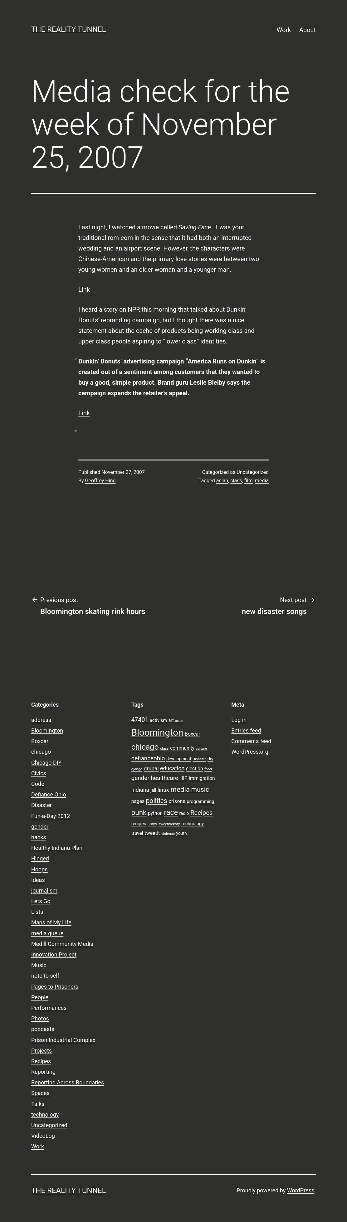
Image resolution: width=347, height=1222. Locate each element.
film (248, 481)
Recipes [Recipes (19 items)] (201, 812)
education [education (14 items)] (172, 768)
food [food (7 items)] (208, 769)
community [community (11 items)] (182, 748)
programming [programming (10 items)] (200, 801)
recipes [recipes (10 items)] (138, 823)
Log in (239, 720)
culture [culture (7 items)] (201, 748)
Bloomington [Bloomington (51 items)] (157, 732)
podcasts (42, 1029)
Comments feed (251, 741)
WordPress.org (249, 751)
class (236, 481)
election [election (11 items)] (194, 769)
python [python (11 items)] (155, 813)
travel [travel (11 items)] (137, 833)
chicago (41, 751)
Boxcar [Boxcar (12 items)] (192, 734)
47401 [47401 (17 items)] (140, 719)
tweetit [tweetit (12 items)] (152, 833)
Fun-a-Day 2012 (50, 816)
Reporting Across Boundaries (67, 1082)
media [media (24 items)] (180, 789)
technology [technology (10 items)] (192, 823)
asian (222, 481)
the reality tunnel (68, 29)
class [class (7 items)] (164, 748)
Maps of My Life (51, 922)
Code (37, 784)
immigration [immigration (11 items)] (202, 778)
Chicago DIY (46, 762)
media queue (47, 933)
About (307, 30)
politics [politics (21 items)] (156, 801)
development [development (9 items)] (178, 758)
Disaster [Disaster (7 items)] (199, 759)
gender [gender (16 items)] (140, 778)
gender (39, 826)
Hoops (39, 869)
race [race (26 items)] (171, 812)
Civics (38, 773)
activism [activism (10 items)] (158, 720)
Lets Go (40, 901)
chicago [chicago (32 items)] (145, 747)
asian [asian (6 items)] (179, 721)
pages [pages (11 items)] (137, 801)
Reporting (43, 1072)
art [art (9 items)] (171, 720)
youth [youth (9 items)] (181, 833)
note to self (45, 975)
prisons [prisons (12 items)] (177, 801)
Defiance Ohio (48, 794)
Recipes (41, 1061)
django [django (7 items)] (137, 769)
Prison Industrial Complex (63, 1040)
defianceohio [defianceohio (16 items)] (148, 758)
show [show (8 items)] (152, 823)
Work (284, 30)
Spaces (40, 1093)
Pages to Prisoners (54, 986)
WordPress (300, 1190)
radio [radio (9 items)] (184, 813)
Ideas (38, 880)
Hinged (40, 858)
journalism (44, 890)
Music (38, 965)
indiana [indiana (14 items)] (140, 790)
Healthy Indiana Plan (56, 848)
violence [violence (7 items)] (168, 833)
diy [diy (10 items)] (210, 759)
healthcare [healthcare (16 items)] (164, 778)
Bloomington (47, 730)
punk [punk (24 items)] (139, 812)
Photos (40, 1018)
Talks (37, 1104)
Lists (37, 911)
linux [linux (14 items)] (163, 790)
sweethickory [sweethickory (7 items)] (169, 824)
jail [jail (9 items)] (153, 790)
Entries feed (246, 730)
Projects (41, 1050)
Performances (48, 1008)
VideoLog (43, 1135)
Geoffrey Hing (100, 481)
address (41, 720)
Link (84, 289)
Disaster (41, 805)
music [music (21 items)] (200, 789)
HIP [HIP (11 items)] (183, 778)
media (262, 481)
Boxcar (39, 741)
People (39, 997)
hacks (38, 837)
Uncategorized (253, 472)
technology (45, 1114)
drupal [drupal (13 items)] (151, 768)
